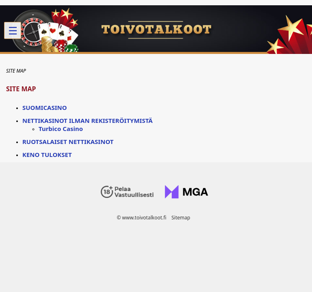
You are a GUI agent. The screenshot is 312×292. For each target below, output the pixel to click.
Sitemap (180, 217)
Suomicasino (44, 107)
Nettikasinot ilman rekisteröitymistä (87, 120)
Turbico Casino (61, 129)
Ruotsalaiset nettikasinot (67, 141)
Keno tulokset (47, 154)
